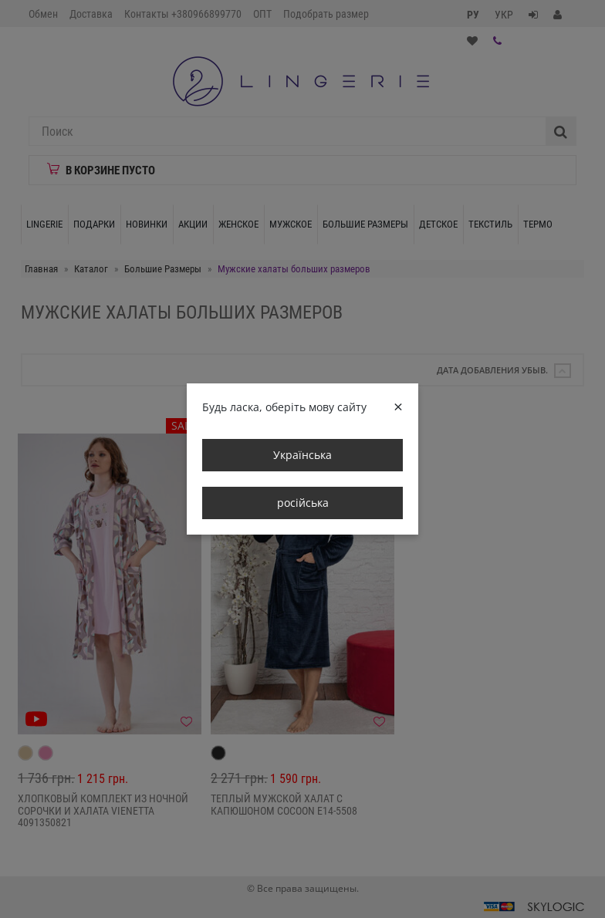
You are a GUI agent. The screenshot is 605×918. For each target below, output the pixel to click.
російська (303, 502)
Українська (302, 454)
